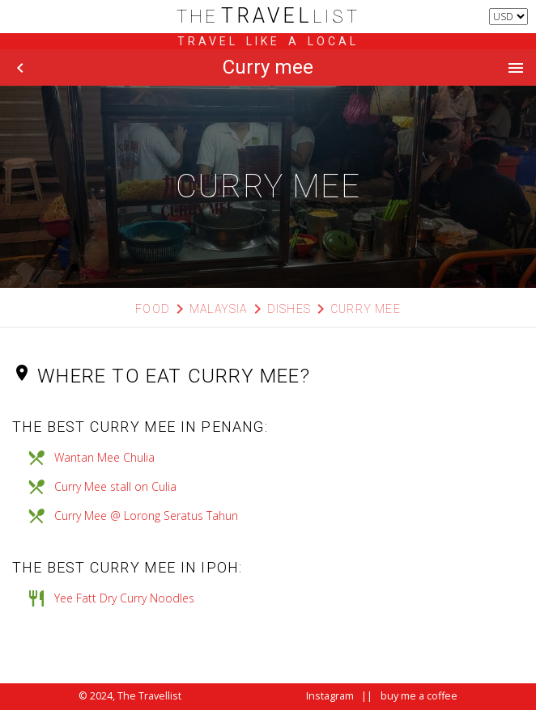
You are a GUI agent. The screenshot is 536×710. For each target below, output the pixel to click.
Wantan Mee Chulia (104, 457)
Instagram (330, 696)
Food (152, 308)
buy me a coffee (419, 696)
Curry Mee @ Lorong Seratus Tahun (146, 515)
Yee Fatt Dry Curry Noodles (124, 598)
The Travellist (149, 696)
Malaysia (218, 308)
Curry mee (365, 308)
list (268, 16)
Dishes (289, 308)
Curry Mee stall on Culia (115, 486)
